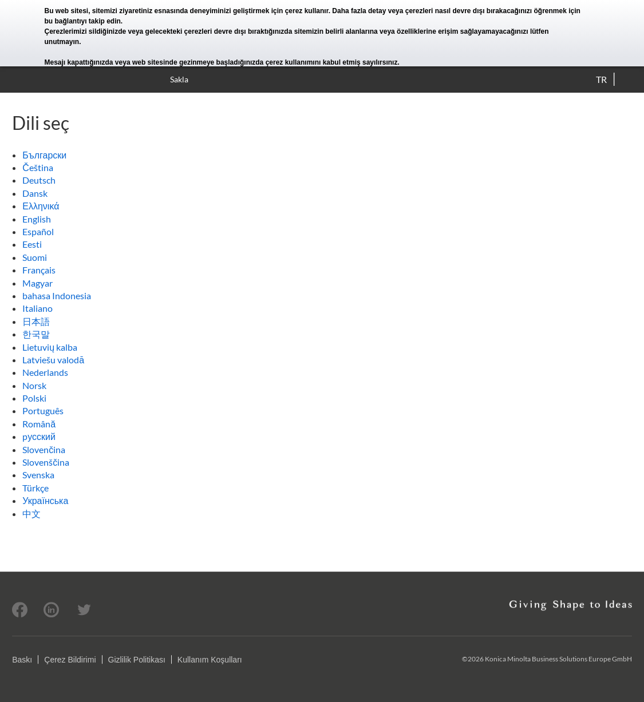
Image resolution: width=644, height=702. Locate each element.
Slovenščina (45, 462)
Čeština (37, 167)
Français (39, 269)
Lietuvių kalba (49, 347)
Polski (34, 397)
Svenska (38, 474)
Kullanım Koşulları (209, 659)
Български (44, 154)
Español (38, 231)
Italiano (37, 308)
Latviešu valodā (53, 359)
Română (39, 423)
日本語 (36, 321)
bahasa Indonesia (56, 295)
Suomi (34, 257)
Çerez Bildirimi (70, 659)
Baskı (22, 659)
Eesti (32, 244)
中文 (31, 513)
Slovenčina (43, 449)
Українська (45, 500)
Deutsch (39, 179)
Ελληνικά (40, 205)
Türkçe (35, 487)
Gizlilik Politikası (136, 659)
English (36, 218)
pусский (39, 436)
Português (43, 410)
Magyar (37, 282)
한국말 (36, 333)
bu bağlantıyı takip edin (83, 21)
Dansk (35, 193)
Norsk (34, 385)
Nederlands (45, 372)
